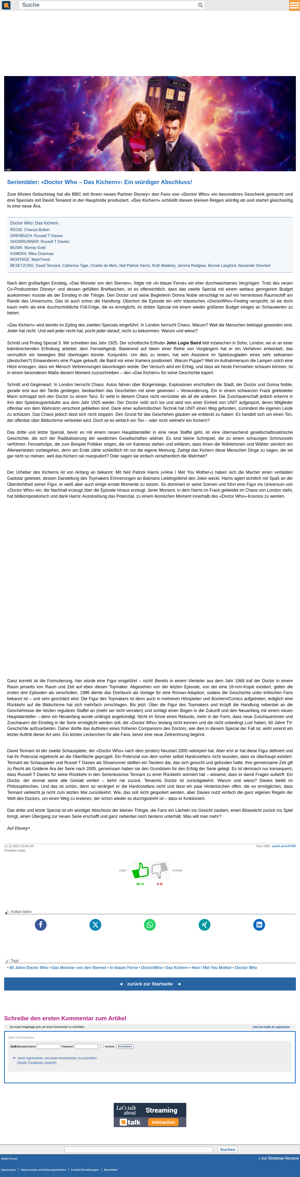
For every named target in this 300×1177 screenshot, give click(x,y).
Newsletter (111, 1169)
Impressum (8, 1169)
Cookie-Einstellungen (85, 1169)
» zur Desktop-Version (278, 1158)
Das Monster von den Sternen (79, 968)
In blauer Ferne (124, 968)
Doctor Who (246, 968)
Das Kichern (176, 968)
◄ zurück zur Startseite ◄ (150, 983)
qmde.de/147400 (284, 846)
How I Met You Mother (212, 968)
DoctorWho (151, 968)
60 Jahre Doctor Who (29, 968)
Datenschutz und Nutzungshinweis (43, 1169)
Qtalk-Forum (9, 1158)
